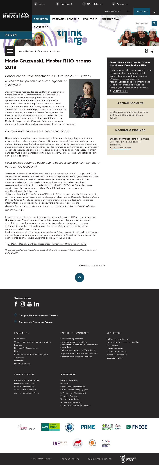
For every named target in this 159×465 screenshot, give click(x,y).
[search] (144, 23)
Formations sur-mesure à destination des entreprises (79, 346)
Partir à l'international (24, 387)
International (110, 19)
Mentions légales (70, 459)
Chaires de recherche (116, 351)
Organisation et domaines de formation (32, 342)
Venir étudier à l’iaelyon (25, 390)
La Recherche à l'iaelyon (118, 339)
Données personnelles (99, 459)
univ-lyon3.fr (113, 12)
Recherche (90, 19)
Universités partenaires (24, 383)
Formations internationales (26, 380)
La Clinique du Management (73, 393)
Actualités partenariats (70, 402)
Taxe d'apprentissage (70, 399)
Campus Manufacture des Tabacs (38, 315)
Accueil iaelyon (26, 51)
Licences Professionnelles (26, 348)
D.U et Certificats (22, 364)
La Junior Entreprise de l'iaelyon (75, 405)
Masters (56, 51)
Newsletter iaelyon (41, 459)
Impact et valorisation (117, 355)
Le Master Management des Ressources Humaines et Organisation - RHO (47, 244)
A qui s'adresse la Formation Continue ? (78, 353)
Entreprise (41, 27)
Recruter (64, 383)
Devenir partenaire (68, 380)
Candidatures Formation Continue (76, 357)
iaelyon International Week (26, 393)
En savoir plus (120, 91)
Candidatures (20, 339)
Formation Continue (65, 19)
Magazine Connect (68, 396)
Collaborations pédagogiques (74, 390)
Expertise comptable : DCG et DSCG (31, 354)
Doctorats (19, 361)
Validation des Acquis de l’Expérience (77, 350)
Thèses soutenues (115, 348)
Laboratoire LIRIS (115, 358)
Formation (41, 19)
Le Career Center (122, 147)
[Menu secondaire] (10, 51)
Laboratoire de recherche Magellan (123, 342)
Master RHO (69, 217)
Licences (18, 345)
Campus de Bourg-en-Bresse (35, 322)
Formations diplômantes (71, 339)
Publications (112, 345)
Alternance (19, 358)
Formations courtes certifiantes (74, 342)
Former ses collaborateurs (72, 387)
